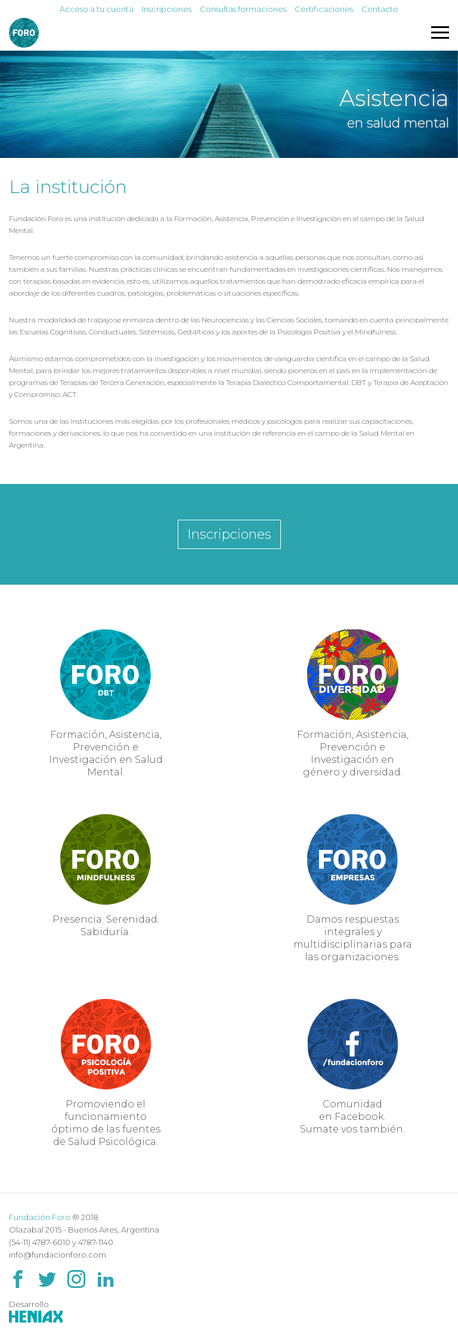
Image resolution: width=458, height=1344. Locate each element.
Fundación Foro (39, 1217)
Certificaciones (324, 9)
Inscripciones (166, 9)
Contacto (379, 9)
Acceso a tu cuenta (97, 9)
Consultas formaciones (243, 9)
